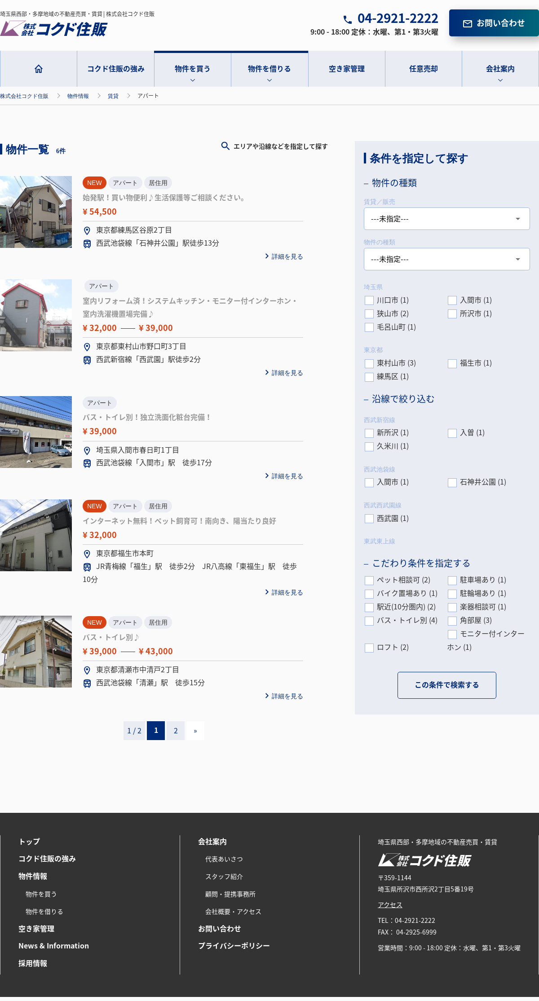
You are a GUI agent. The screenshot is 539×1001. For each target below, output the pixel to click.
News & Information (53, 949)
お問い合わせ (501, 27)
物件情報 (32, 880)
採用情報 (32, 967)
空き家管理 (347, 72)
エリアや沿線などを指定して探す (281, 150)
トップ (29, 845)
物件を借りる (269, 72)
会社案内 (500, 72)
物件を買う (193, 72)
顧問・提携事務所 (230, 898)
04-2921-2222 (398, 22)
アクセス (390, 909)
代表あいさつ (224, 863)
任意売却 (423, 72)
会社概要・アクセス (233, 916)
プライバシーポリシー (234, 949)
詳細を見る (287, 260)
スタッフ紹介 (224, 881)
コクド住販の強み (116, 72)
